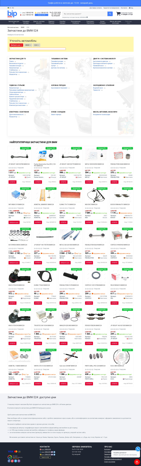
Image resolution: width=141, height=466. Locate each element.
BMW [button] (28, 45)
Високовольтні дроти (16, 63)
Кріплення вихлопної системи (103, 68)
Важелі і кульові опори (16, 96)
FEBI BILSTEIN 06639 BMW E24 (94, 245)
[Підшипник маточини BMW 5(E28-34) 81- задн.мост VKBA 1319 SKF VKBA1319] (19, 195)
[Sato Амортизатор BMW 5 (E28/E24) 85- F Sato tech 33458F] (70, 357)
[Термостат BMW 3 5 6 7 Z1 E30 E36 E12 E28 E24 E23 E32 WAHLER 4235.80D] (70, 315)
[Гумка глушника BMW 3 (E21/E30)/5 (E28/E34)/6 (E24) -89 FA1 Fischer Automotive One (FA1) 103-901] (45, 154)
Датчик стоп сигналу (58, 68)
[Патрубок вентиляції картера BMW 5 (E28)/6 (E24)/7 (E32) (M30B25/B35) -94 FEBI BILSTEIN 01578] (70, 276)
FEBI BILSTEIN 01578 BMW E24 (69, 285)
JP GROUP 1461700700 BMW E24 (44, 245)
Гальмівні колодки (15, 65)
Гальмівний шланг (57, 63)
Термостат (97, 90)
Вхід (131, 8)
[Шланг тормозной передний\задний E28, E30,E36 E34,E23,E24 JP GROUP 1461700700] (45, 236)
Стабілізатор (13, 70)
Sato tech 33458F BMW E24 (68, 366)
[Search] (110, 14)
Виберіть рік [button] (16, 45)
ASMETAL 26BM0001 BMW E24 (44, 204)
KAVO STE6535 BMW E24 (16, 285)
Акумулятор (13, 74)
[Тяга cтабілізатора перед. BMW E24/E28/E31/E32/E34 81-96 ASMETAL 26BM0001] (45, 195)
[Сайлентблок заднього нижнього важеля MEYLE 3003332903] (96, 154)
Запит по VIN (41, 15)
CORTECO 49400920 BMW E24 (120, 245)
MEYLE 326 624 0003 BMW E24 (69, 245)
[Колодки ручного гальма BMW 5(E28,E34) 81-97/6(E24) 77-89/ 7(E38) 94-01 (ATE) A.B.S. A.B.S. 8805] (121, 357)
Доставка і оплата (96, 8)
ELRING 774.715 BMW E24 (68, 204)
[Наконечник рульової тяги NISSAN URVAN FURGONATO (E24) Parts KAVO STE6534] (19, 316)
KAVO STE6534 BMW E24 (16, 325)
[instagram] (12, 460)
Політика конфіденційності (113, 459)
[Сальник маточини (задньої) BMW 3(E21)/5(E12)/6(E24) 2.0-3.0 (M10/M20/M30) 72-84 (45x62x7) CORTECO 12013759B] (96, 275)
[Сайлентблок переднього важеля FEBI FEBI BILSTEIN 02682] (121, 154)
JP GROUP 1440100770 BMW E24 (70, 164)
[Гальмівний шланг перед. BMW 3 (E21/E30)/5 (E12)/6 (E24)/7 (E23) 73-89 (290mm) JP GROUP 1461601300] (121, 316)
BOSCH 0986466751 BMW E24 (120, 204)
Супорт (53, 65)
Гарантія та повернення (111, 8)
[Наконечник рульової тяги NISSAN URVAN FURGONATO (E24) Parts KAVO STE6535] (19, 275)
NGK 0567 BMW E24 (91, 204)
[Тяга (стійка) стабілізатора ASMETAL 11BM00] (19, 356)
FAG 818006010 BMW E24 (119, 285)
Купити (12, 182)
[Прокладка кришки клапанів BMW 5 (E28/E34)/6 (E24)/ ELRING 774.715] (70, 195)
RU (13, 8)
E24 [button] (37, 45)
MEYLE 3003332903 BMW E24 (94, 164)
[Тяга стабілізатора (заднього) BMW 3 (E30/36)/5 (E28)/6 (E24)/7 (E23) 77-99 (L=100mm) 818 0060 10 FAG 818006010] (121, 275)
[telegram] (15, 460)
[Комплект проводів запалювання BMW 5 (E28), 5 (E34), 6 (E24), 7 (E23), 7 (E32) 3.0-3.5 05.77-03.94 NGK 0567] (96, 195)
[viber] (18, 460)
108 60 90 (26, 13)
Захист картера (56, 114)
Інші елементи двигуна (100, 61)
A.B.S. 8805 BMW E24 (117, 366)
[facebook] (9, 460)
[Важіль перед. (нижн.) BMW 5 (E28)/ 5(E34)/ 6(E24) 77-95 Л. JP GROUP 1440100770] (70, 155)
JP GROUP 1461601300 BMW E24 (121, 325)
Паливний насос (98, 65)
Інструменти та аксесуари (101, 114)
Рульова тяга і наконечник (18, 72)
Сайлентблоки (14, 94)
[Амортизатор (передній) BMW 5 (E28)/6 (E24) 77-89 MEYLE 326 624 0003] (70, 235)
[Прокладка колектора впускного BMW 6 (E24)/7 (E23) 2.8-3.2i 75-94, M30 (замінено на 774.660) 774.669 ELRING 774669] (45, 276)
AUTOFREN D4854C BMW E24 (18, 245)
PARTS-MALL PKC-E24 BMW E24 (95, 366)
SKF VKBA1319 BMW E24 (16, 204)
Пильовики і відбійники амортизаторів (22, 90)
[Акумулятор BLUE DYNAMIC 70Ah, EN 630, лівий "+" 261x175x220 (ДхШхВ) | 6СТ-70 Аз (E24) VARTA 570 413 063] (45, 357)
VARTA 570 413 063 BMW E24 (43, 366)
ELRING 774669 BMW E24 (42, 285)
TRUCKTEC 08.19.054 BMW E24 (44, 325)
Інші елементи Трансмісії (59, 88)
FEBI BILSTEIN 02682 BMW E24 (120, 164)
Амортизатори (14, 68)
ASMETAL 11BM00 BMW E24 (18, 366)
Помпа (11, 61)
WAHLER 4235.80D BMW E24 (68, 325)
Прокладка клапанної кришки (103, 63)
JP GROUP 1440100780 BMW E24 (19, 164)
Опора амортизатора (16, 92)
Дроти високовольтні (16, 114)
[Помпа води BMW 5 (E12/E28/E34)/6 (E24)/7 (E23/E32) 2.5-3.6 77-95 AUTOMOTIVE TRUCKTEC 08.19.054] (45, 316)
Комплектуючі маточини (17, 105)
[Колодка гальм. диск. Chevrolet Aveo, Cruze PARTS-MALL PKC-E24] (96, 356)
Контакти (124, 8)
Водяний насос (98, 88)
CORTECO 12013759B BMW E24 (95, 285)
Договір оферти (109, 457)
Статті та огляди (109, 462)
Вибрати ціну (14, 222)
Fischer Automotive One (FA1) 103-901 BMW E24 (45, 164)
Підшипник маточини (16, 99)
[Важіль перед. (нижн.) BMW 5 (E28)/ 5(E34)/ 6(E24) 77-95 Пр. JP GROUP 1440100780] (19, 155)
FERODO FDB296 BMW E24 (93, 325)
